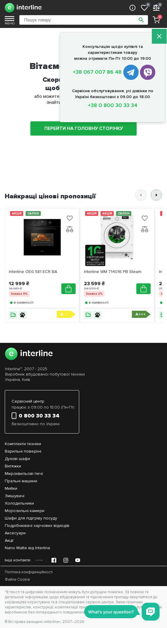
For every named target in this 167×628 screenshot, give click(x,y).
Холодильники (19, 503)
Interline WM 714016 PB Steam (112, 271)
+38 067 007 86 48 (97, 72)
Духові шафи (17, 458)
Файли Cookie (17, 579)
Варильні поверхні (23, 451)
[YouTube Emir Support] (77, 560)
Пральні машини (21, 480)
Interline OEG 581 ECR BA (33, 271)
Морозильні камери (24, 510)
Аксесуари (15, 533)
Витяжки (13, 466)
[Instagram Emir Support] (65, 560)
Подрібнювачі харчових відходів (37, 525)
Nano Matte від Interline (27, 547)
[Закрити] (159, 37)
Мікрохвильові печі (24, 473)
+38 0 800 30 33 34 (112, 105)
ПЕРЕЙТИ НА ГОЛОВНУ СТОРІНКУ (83, 128)
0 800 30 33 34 (36, 415)
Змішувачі (14, 495)
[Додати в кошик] (68, 288)
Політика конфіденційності (29, 572)
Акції (9, 540)
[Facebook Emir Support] (53, 560)
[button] (141, 195)
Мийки (11, 488)
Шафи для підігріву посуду (31, 518)
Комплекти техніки (23, 443)
